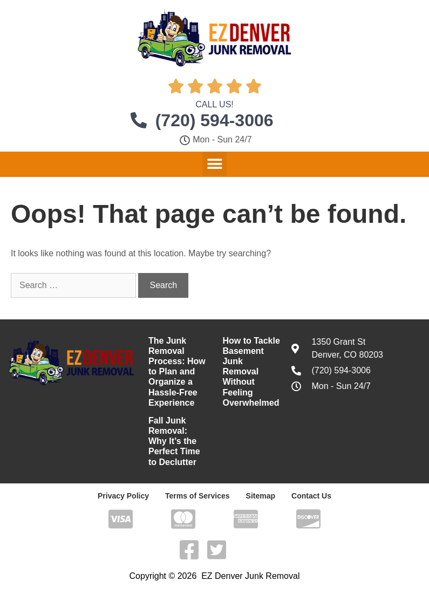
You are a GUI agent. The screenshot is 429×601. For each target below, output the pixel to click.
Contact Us (311, 495)
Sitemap (260, 495)
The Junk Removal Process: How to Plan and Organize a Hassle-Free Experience (177, 371)
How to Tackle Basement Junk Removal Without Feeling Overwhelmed (251, 371)
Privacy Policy (123, 495)
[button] (214, 164)
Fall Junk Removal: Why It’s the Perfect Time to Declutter (174, 441)
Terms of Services (197, 495)
